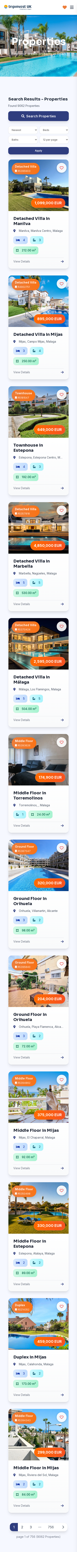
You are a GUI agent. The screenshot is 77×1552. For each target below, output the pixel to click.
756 (51, 1527)
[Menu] (72, 7)
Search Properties (38, 116)
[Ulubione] (62, 168)
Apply (38, 150)
